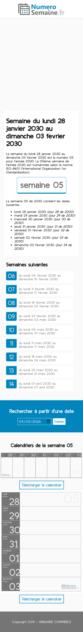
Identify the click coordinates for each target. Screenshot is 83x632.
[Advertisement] (41, 67)
